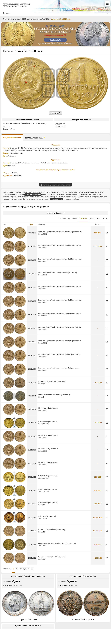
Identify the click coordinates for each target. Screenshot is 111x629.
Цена (97, 224)
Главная (6, 19)
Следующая (24, 569)
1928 (48, 19)
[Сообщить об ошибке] (107, 233)
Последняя (33, 569)
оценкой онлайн (57, 199)
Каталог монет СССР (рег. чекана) (23, 19)
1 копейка (41, 19)
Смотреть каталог (11, 585)
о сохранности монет (33, 194)
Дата (31, 224)
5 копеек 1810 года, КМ (83, 619)
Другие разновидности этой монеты (55, 185)
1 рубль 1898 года (28, 619)
